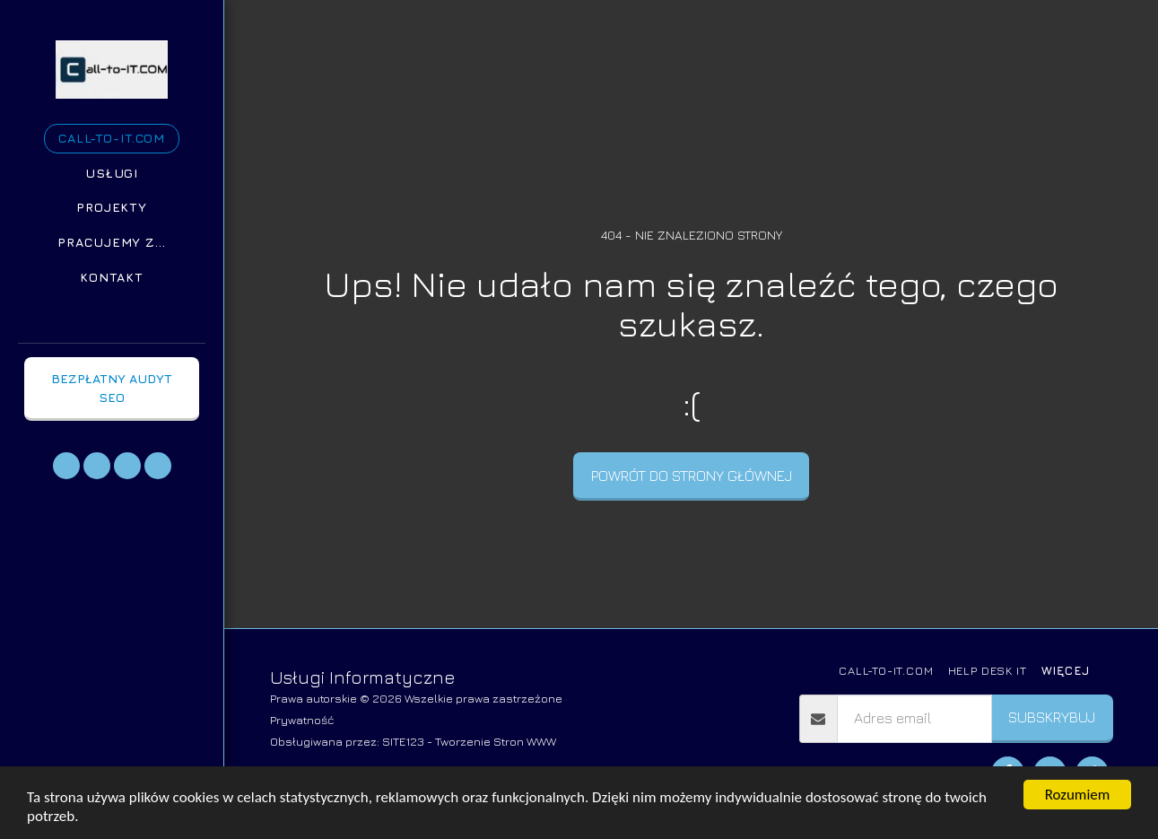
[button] (66, 465)
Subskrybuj (1051, 717)
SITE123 (403, 741)
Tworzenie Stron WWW (495, 741)
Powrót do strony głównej (691, 476)
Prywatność (302, 719)
